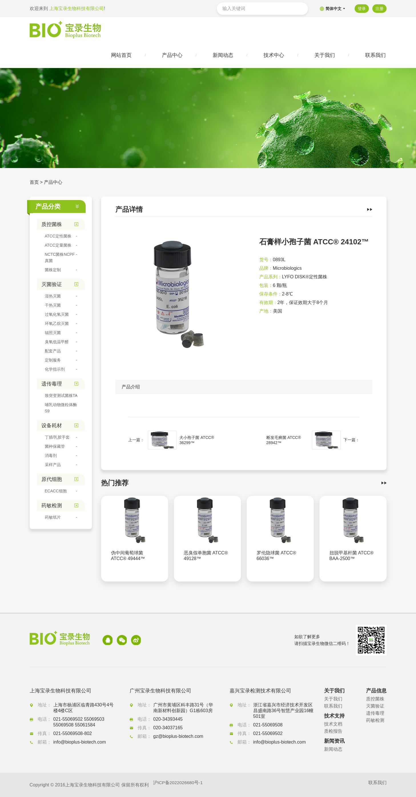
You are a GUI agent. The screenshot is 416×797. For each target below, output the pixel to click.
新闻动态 (333, 749)
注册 (379, 8)
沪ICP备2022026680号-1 (178, 784)
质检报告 (333, 731)
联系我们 (333, 706)
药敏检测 (375, 720)
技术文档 (333, 724)
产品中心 (53, 182)
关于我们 (333, 698)
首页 (34, 182)
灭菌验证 (375, 706)
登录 (361, 8)
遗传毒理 (375, 713)
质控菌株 (375, 698)
